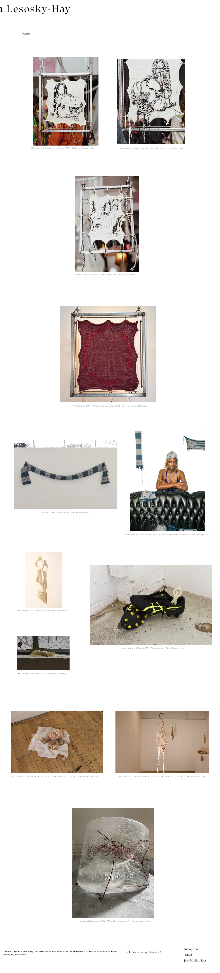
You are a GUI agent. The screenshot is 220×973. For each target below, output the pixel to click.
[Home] (25, 33)
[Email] (198, 954)
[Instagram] (191, 949)
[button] (195, 960)
